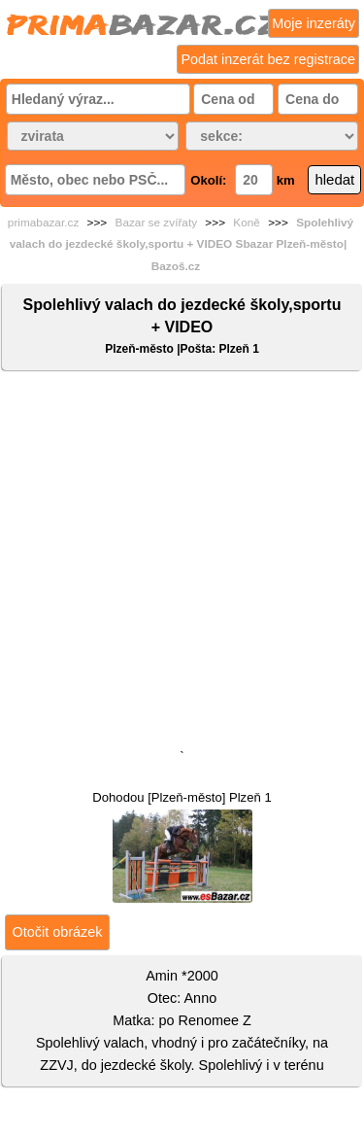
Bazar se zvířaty (157, 222)
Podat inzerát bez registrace (268, 59)
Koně (246, 222)
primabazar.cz (43, 222)
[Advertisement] (182, 564)
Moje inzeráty (313, 23)
